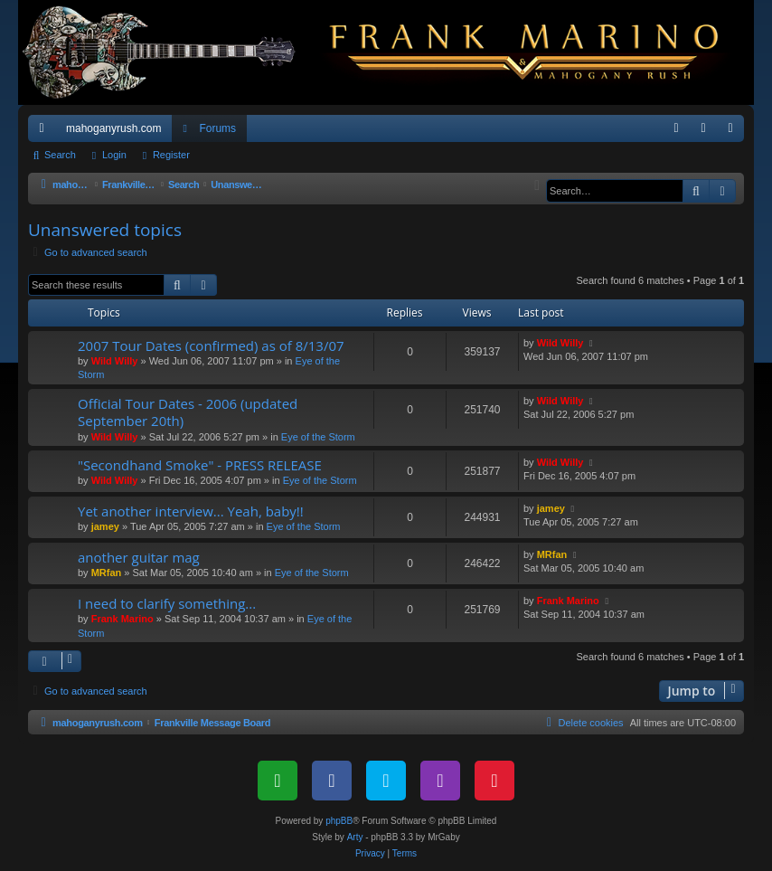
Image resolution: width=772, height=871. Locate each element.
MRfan (106, 572)
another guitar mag (139, 557)
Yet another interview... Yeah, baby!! (191, 511)
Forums (217, 128)
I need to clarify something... (167, 603)
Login (114, 154)
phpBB (339, 821)
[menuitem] (676, 128)
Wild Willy (114, 360)
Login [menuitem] (707, 132)
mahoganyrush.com (113, 128)
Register (171, 154)
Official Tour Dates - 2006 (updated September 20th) (187, 412)
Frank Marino (122, 618)
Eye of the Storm (318, 436)
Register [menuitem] (734, 132)
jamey (105, 526)
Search (60, 154)
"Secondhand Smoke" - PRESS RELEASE (200, 465)
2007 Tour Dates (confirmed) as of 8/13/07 (211, 345)
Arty (355, 837)
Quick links (45, 132)
